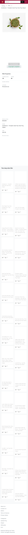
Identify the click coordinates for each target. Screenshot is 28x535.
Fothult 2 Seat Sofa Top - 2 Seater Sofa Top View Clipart (20, 385)
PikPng (3, 5)
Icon (2, 527)
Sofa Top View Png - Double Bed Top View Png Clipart (7, 275)
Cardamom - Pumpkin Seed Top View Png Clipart (7, 185)
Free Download (14, 64)
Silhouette (3, 525)
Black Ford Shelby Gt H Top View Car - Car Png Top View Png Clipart (20, 253)
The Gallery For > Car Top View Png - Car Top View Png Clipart (7, 339)
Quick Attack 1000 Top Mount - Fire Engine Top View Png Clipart (20, 429)
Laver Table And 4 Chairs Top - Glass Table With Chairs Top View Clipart (7, 406)
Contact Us (3, 508)
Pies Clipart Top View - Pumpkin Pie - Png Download (7, 207)
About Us (3, 506)
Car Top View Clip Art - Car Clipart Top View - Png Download (7, 384)
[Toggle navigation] (26, 2)
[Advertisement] (14, 48)
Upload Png (4, 520)
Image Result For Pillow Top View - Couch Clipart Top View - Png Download (7, 229)
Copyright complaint (14, 66)
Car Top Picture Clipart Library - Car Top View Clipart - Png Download (20, 407)
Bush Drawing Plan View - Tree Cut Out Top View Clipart (7, 428)
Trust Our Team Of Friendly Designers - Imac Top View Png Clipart (21, 495)
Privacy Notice (4, 515)
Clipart (2, 522)
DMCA (2, 510)
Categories (3, 518)
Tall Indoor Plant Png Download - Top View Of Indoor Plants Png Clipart (20, 299)
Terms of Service (5, 513)
